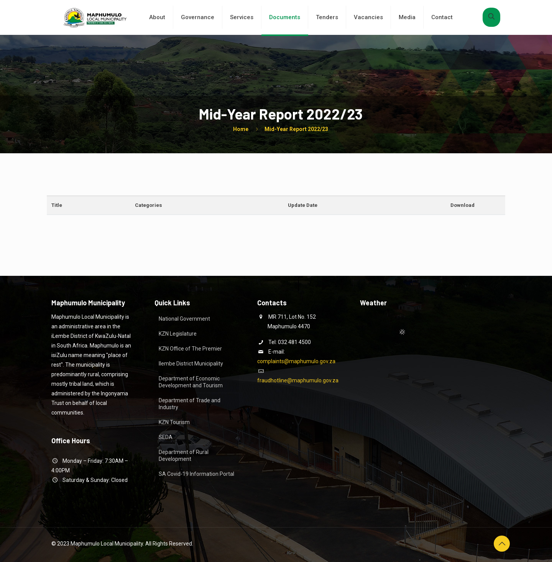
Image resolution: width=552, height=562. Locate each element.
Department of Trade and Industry (189, 403)
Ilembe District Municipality (191, 363)
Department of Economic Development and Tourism (191, 381)
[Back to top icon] (502, 544)
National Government (184, 319)
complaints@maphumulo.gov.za (296, 361)
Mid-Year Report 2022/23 (296, 129)
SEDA (165, 437)
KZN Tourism (174, 422)
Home (240, 129)
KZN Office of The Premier (190, 349)
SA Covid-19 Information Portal (196, 474)
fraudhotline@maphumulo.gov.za (297, 380)
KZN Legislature (178, 334)
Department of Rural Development (184, 455)
